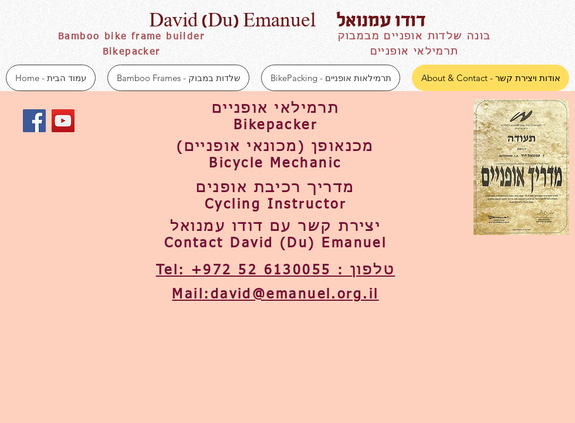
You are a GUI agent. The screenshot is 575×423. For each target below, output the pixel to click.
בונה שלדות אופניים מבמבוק (414, 37)
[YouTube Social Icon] (63, 120)
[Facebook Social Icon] (34, 120)
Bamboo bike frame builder (131, 37)
